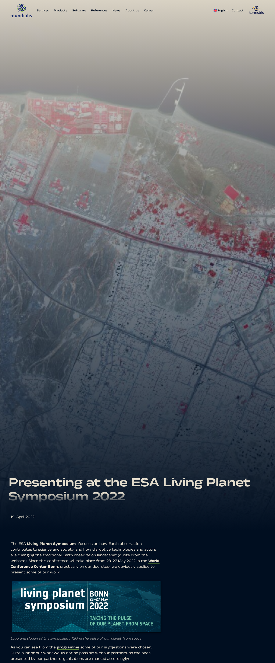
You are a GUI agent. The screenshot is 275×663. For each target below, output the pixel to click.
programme (68, 647)
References (99, 10)
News (116, 10)
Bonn (53, 566)
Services (43, 10)
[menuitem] (222, 10)
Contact (238, 10)
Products (60, 10)
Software (79, 10)
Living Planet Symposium (51, 543)
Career (149, 10)
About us (132, 10)
